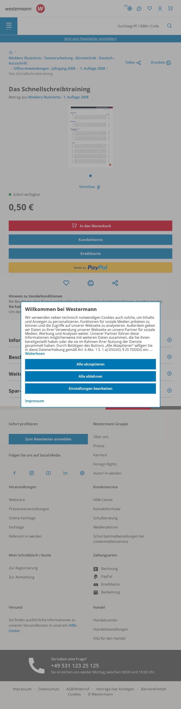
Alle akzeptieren (91, 364)
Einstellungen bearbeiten (91, 388)
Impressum (34, 401)
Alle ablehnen (90, 376)
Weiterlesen (35, 353)
